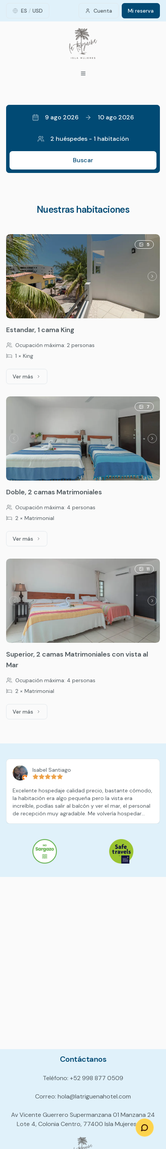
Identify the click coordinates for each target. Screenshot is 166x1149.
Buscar (83, 160)
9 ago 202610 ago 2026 (83, 117)
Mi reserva (141, 10)
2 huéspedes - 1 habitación (83, 139)
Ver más (30, 378)
